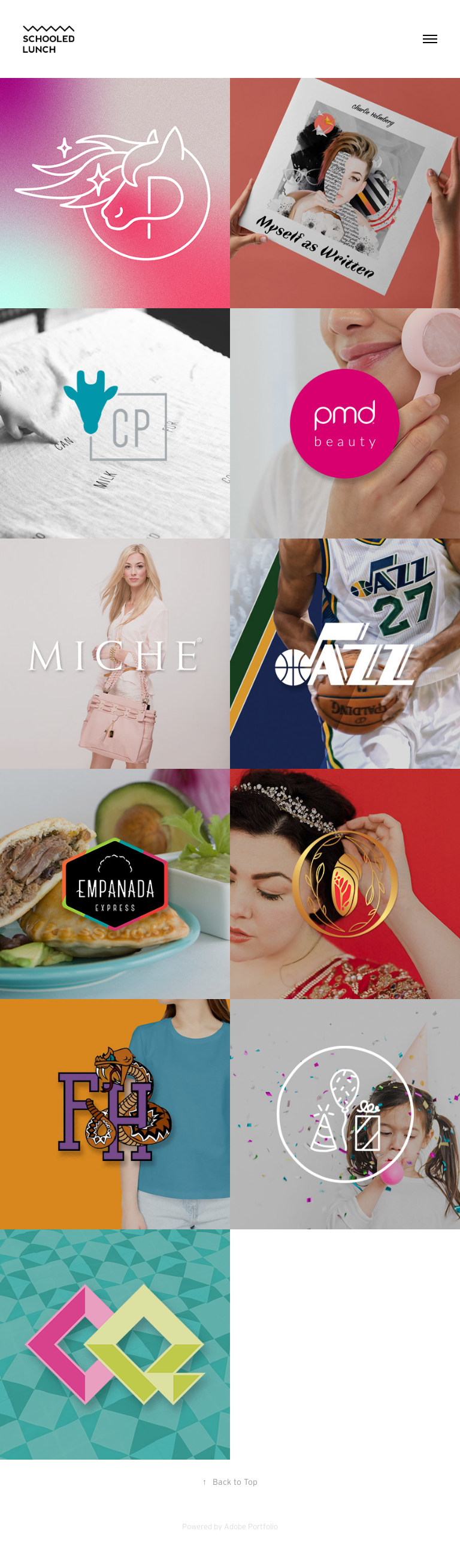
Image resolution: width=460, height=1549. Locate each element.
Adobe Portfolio (251, 1526)
